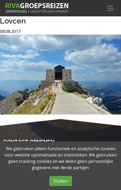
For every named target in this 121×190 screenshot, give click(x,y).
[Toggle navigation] (110, 8)
